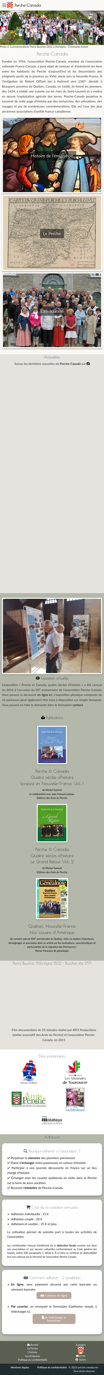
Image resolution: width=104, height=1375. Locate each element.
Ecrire (82, 1355)
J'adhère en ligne (54, 1295)
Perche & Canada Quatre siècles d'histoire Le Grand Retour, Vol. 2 (52, 855)
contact (78, 705)
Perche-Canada (28, 5)
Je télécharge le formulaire (54, 1318)
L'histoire (32, 1352)
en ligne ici (44, 694)
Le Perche (32, 1348)
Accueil (34, 1344)
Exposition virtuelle (52, 678)
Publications (52, 717)
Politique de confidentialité (32, 1359)
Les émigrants (32, 1356)
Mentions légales (20, 1367)
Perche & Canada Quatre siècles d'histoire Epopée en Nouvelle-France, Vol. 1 (52, 777)
